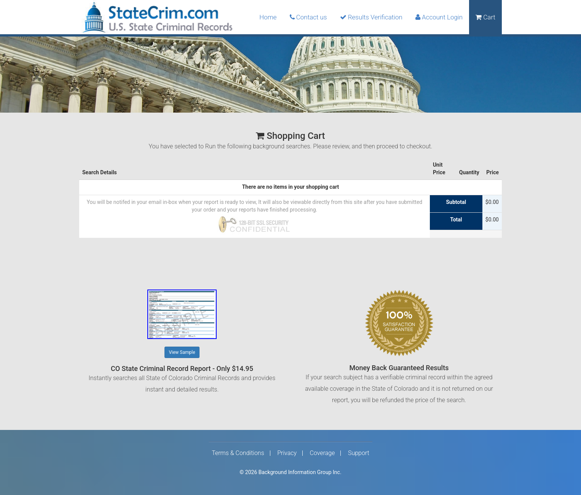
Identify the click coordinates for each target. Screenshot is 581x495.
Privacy (287, 453)
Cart (485, 17)
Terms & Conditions (238, 453)
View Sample (182, 352)
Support (358, 453)
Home (267, 17)
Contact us (308, 17)
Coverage (322, 453)
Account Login (439, 17)
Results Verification (371, 17)
